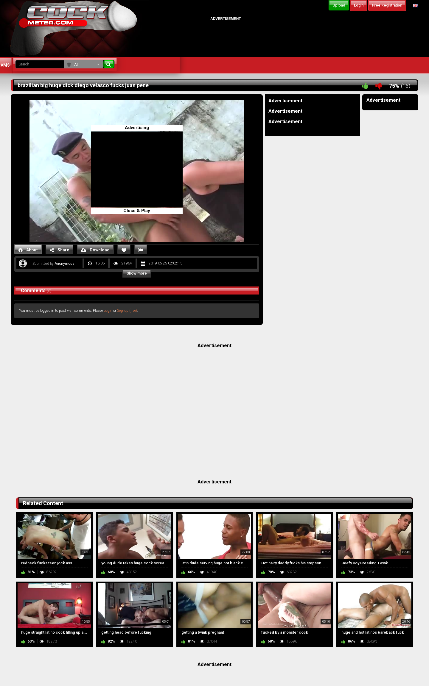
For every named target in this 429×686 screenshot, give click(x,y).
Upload (338, 5)
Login (108, 310)
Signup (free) (127, 310)
